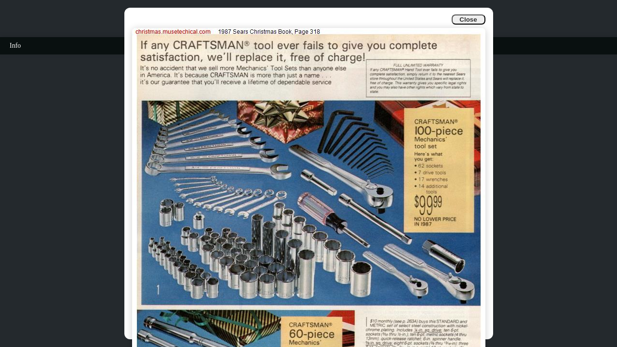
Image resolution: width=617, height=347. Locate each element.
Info (15, 45)
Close (468, 19)
